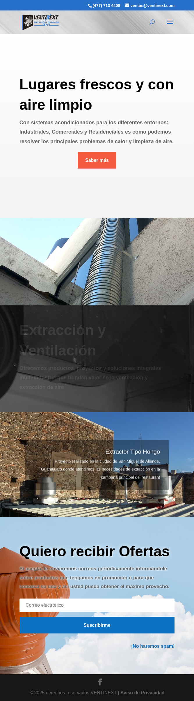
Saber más (97, 160)
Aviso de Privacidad (142, 692)
